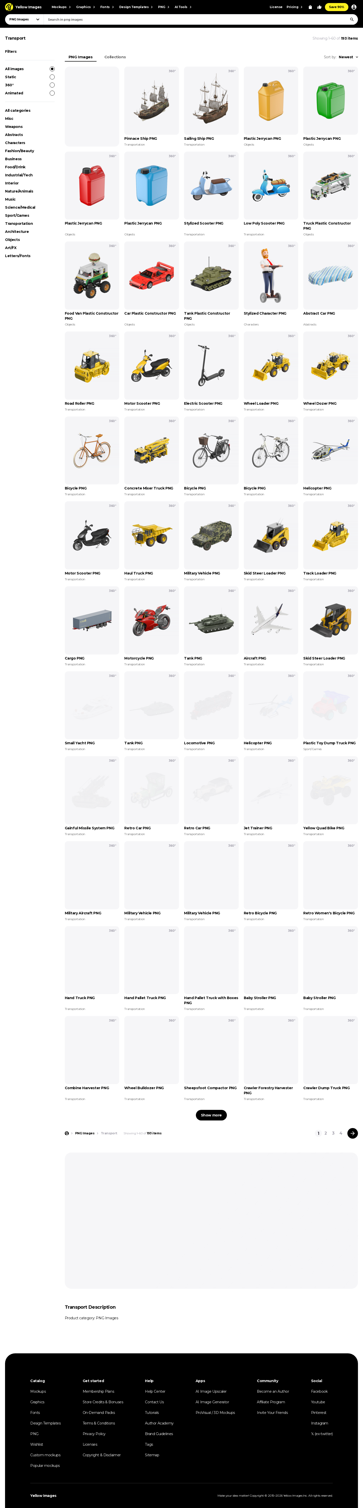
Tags (149, 1444)
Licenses (90, 1444)
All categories (17, 110)
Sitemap (152, 1455)
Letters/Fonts (18, 256)
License (276, 7)
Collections (115, 56)
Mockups (38, 1391)
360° (30, 85)
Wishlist (36, 1444)
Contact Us (154, 1402)
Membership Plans (98, 1391)
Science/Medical (20, 207)
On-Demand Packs (99, 1412)
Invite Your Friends (272, 1412)
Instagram (319, 1423)
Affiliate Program (271, 1402)
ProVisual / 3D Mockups (215, 1412)
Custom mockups (45, 1455)
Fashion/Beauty (19, 151)
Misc (9, 118)
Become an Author (273, 1391)
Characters (15, 143)
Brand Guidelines (159, 1434)
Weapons (13, 126)
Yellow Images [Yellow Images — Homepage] (43, 1495)
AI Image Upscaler (211, 1391)
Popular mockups (45, 1465)
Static (30, 76)
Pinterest (318, 1412)
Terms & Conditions (99, 1423)
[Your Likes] (319, 7)
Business (13, 159)
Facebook (319, 1391)
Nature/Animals (19, 191)
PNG (34, 1434)
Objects (12, 239)
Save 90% (336, 7)
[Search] (352, 19)
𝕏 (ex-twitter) (322, 1434)
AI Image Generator (212, 1402)
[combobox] (201, 19)
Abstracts (14, 134)
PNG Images (81, 56)
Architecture (17, 231)
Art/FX (11, 247)
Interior (12, 183)
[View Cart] (310, 7)
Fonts (35, 1412)
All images (30, 68)
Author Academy (159, 1423)
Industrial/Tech (19, 175)
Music (10, 199)
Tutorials (152, 1412)
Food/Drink (15, 167)
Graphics (37, 1402)
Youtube (318, 1402)
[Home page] (67, 1133)
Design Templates (45, 1423)
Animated (30, 93)
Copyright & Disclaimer (102, 1455)
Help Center (155, 1391)
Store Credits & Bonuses (103, 1402)
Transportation (19, 223)
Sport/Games (17, 215)
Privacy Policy (94, 1434)
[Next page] (352, 1133)
